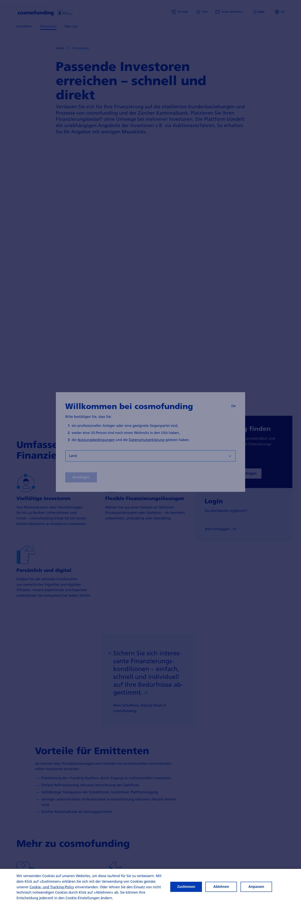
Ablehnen (221, 886)
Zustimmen (186, 886)
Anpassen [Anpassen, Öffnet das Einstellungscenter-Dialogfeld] (256, 886)
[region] (150, 886)
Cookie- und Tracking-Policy (52, 887)
